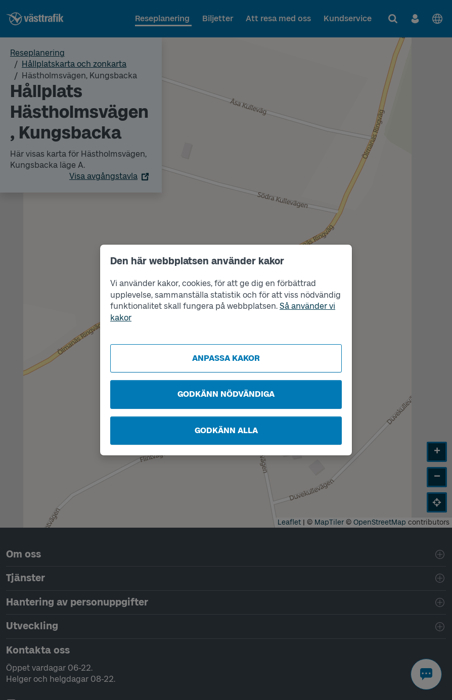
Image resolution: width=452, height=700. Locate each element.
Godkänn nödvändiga (226, 394)
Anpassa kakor (226, 358)
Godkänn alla (226, 430)
